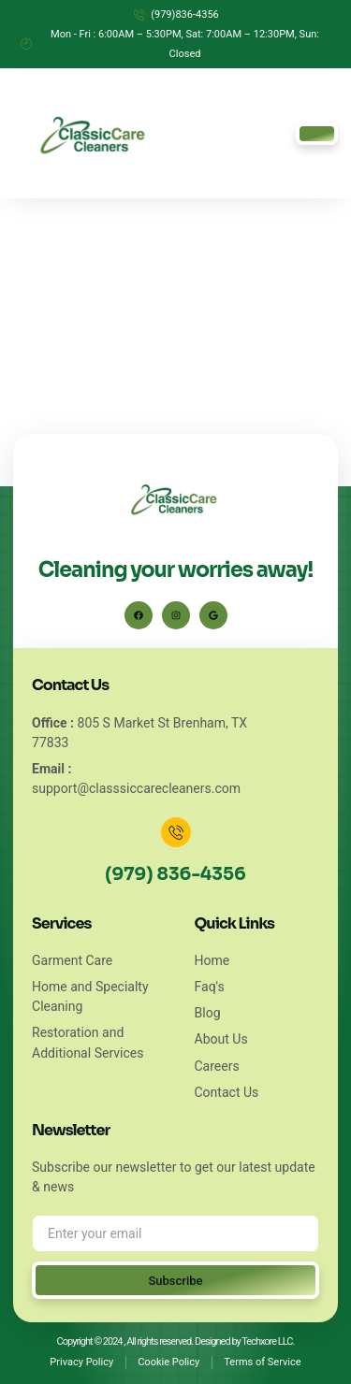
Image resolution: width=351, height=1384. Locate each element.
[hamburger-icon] (317, 134)
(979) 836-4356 (175, 874)
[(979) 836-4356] (176, 832)
